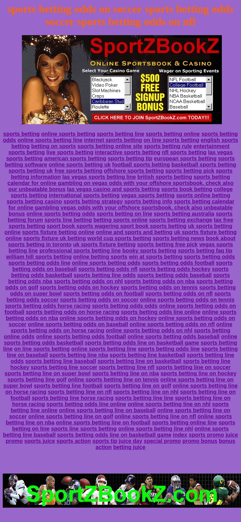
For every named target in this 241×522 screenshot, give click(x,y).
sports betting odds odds (125, 306)
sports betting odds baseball (174, 275)
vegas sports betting (147, 195)
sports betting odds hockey (175, 269)
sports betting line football (68, 386)
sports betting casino (34, 201)
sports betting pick (189, 171)
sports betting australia (184, 214)
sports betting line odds (105, 275)
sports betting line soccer (64, 367)
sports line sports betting (84, 429)
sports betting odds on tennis (159, 287)
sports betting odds (209, 257)
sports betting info (148, 201)
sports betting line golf (37, 379)
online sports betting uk (79, 165)
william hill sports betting (39, 257)
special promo (162, 441)
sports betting (21, 134)
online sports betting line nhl (155, 429)
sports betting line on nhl (145, 392)
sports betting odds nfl (107, 269)
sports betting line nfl (127, 367)
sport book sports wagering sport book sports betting (116, 226)
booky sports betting (149, 250)
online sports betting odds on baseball (78, 324)
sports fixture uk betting (54, 238)
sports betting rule (168, 146)
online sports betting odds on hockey (108, 318)
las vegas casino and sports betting (113, 189)
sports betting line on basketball (139, 361)
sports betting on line (124, 214)
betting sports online (120, 220)
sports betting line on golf (137, 386)
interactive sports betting (127, 152)
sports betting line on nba (125, 373)
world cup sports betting (119, 238)
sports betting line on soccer (193, 367)
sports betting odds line (39, 263)
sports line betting (68, 220)
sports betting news (178, 238)
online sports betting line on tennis (113, 379)
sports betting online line (184, 422)
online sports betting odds (60, 214)
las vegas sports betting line (99, 177)
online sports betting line (49, 140)
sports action (73, 441)
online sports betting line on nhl (169, 404)
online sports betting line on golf (70, 416)
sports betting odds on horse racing (73, 312)
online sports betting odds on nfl (172, 324)
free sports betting (78, 171)
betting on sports (53, 146)
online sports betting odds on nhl (149, 330)
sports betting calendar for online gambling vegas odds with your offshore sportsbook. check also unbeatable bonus (121, 208)
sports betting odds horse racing (48, 306)
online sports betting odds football (81, 336)
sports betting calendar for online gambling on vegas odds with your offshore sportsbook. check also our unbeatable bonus (120, 183)
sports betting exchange (180, 220)
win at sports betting (155, 257)
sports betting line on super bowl (47, 373)
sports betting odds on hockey (79, 287)
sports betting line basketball (147, 355)
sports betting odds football (178, 263)
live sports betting (70, 152)
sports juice (39, 441)
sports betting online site (109, 146)
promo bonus (199, 441)
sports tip (104, 441)
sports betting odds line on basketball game (142, 343)
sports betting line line (144, 398)
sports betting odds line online (161, 312)
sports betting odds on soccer (99, 300)
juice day (130, 441)
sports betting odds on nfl (179, 293)
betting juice (129, 447)
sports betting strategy (93, 201)
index (180, 435)
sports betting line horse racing (72, 398)
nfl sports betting (184, 152)
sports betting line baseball (60, 361)
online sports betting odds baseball (173, 336)
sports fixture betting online (58, 232)
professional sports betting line (80, 250)
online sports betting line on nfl (155, 416)
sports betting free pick (167, 244)
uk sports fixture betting (104, 244)
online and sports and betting (134, 232)
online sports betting (68, 134)
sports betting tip (130, 158)
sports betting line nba (78, 355)
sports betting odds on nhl (88, 281)
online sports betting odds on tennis (187, 300)
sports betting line (120, 134)
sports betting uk (31, 171)
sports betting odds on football (103, 293)
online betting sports (100, 257)
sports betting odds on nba (159, 281)
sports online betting (203, 195)
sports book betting (186, 189)
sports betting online (173, 134)
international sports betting (84, 195)
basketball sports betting (203, 165)
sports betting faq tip (205, 250)
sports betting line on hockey (198, 373)
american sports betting (75, 158)
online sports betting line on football (103, 422)
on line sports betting (171, 140)
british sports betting (164, 177)
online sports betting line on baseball (107, 410)
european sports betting (185, 158)
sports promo (206, 435)
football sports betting (141, 165)
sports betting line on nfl (80, 392)
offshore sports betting (134, 171)
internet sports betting (113, 140)
